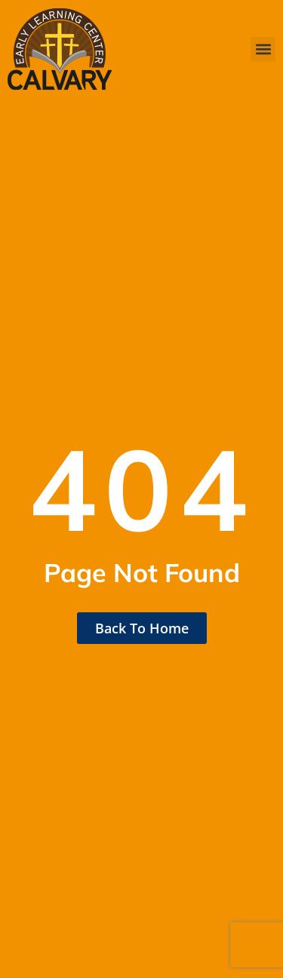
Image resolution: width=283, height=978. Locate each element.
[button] (263, 49)
